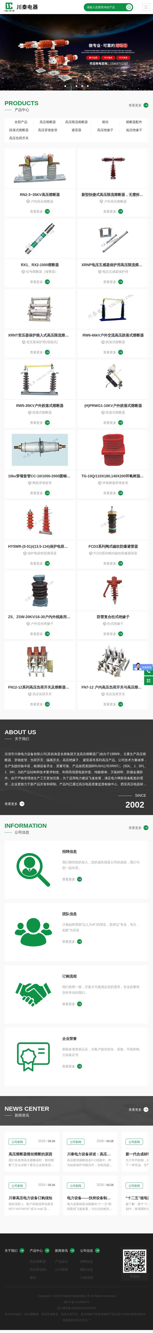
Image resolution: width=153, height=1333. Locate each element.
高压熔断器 (48, 122)
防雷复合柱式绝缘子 (113, 619)
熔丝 (105, 122)
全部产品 (18, 122)
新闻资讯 (65, 1253)
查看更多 (138, 105)
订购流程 (69, 979)
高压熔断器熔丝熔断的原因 (30, 1157)
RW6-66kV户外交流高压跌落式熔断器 (113, 336)
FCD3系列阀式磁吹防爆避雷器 (113, 548)
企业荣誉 (69, 1042)
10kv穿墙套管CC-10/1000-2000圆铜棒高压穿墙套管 (41, 478)
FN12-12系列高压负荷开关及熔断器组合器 (41, 690)
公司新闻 (17, 1145)
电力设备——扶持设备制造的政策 (110, 1201)
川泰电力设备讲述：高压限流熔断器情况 (113, 1157)
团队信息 (69, 917)
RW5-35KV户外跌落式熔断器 (39, 407)
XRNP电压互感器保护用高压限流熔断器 (114, 265)
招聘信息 (69, 855)
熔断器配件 (134, 122)
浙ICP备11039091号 (76, 1305)
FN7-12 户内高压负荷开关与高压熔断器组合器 (115, 690)
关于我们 (14, 1253)
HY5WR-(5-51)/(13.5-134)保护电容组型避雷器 (41, 548)
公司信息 (90, 1253)
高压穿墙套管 (47, 130)
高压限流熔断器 (76, 122)
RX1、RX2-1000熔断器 (40, 265)
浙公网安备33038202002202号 (76, 1311)
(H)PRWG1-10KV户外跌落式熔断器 (113, 407)
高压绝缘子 (105, 130)
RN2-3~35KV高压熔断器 (40, 195)
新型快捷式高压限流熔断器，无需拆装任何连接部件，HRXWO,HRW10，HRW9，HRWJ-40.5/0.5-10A (115, 195)
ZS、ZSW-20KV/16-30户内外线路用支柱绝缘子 (41, 619)
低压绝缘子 (134, 130)
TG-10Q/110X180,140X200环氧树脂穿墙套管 (115, 478)
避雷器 (76, 130)
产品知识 (61, 1264)
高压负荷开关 (19, 138)
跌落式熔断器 (19, 130)
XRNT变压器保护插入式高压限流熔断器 (40, 336)
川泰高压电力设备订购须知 (30, 1201)
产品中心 (40, 1253)
